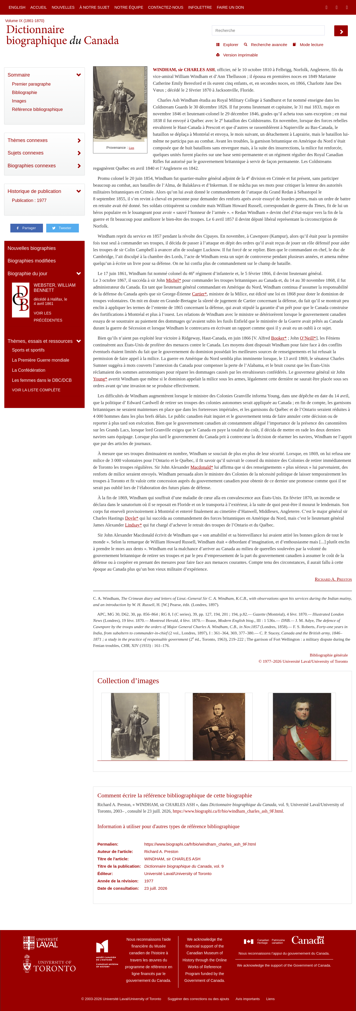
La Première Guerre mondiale (40, 360)
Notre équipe (128, 7)
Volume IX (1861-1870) (24, 21)
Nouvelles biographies (32, 248)
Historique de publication (34, 191)
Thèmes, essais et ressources (40, 341)
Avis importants (248, 999)
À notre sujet (94, 7)
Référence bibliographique (37, 109)
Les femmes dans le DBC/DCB (42, 380)
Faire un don (230, 7)
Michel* (173, 280)
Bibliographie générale (329, 655)
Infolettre (200, 7)
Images (19, 101)
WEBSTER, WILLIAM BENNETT (55, 288)
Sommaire (19, 75)
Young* (100, 379)
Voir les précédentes (48, 316)
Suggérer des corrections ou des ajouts (198, 999)
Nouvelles (63, 7)
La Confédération (28, 370)
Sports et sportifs (28, 350)
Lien (131, 147)
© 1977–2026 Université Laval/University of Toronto (303, 661)
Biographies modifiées (32, 261)
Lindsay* (133, 525)
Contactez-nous (165, 7)
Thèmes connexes (28, 140)
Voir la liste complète (36, 390)
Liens (270, 999)
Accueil (38, 7)
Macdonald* (201, 467)
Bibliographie (24, 92)
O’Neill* (308, 338)
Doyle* (131, 518)
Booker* (279, 338)
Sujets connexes (26, 153)
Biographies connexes (32, 165)
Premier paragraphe (31, 84)
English (17, 7)
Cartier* (199, 293)
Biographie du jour (27, 273)
